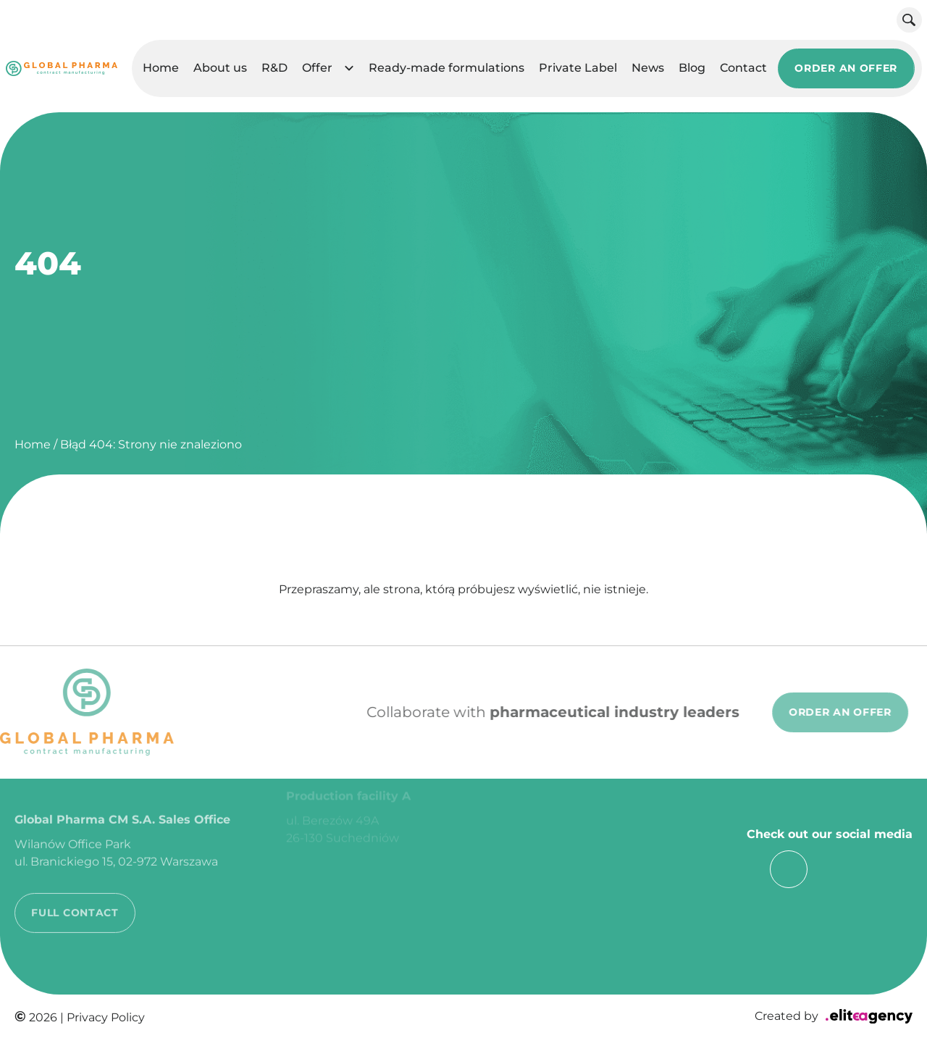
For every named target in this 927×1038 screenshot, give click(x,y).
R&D (274, 68)
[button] (349, 69)
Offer (317, 68)
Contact (743, 68)
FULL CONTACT (74, 893)
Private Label (578, 68)
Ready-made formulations (446, 68)
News (648, 68)
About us (220, 68)
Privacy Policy (106, 1017)
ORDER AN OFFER (845, 68)
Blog (692, 68)
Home (161, 68)
